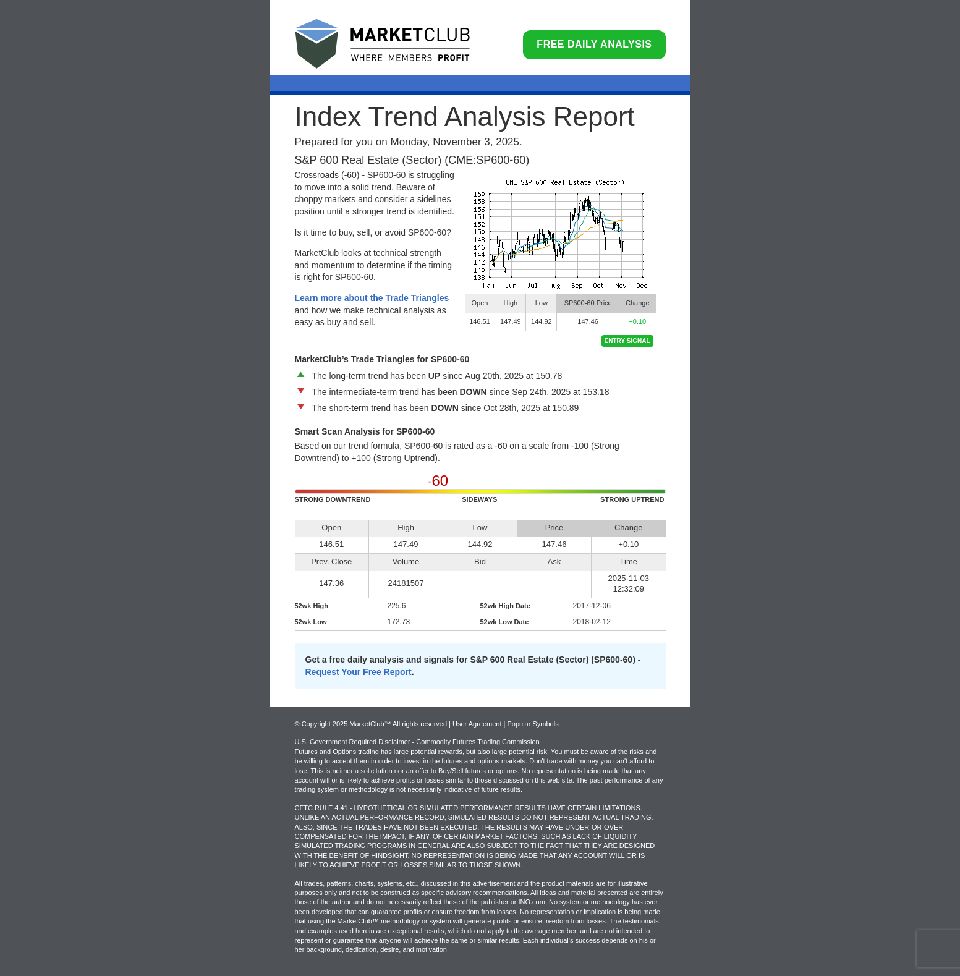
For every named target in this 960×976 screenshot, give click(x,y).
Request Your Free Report (358, 672)
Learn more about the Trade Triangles (372, 298)
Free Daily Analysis (594, 44)
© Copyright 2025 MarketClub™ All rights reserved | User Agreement (399, 724)
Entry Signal (627, 340)
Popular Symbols (532, 724)
